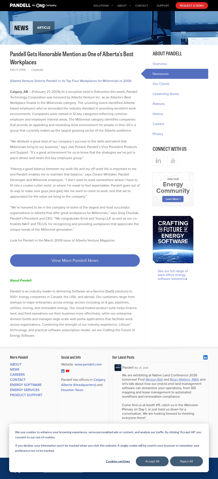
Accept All (152, 461)
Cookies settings (118, 461)
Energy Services (25, 389)
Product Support (26, 395)
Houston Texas (72, 389)
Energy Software (26, 384)
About (16, 364)
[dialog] (109, 448)
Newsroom (157, 74)
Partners (159, 103)
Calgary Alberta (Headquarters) (83, 382)
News (15, 369)
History (158, 113)
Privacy (158, 133)
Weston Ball (154, 379)
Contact (18, 379)
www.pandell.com (88, 364)
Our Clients (161, 83)
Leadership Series (166, 93)
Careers (158, 123)
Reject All (186, 461)
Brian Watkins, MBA (184, 379)
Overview (160, 63)
